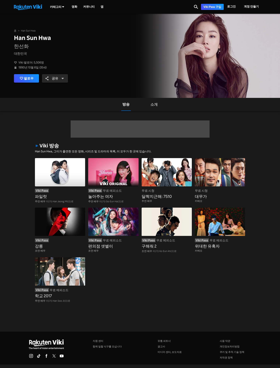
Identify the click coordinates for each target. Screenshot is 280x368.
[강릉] (60, 228)
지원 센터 (98, 340)
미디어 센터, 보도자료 (170, 351)
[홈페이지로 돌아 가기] (28, 6)
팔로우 (27, 78)
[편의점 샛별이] (113, 228)
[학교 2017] (60, 278)
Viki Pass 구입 (212, 7)
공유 (55, 78)
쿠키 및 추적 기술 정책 (232, 351)
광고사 (161, 346)
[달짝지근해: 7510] (167, 179)
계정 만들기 (251, 6)
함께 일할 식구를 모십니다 (107, 346)
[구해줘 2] (167, 228)
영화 (74, 6)
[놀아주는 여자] (113, 179)
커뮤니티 (89, 6)
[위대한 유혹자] (220, 228)
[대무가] (220, 179)
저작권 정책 (226, 357)
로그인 (231, 6)
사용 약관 (225, 340)
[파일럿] (60, 179)
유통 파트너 (164, 340)
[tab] (126, 104)
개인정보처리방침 (230, 346)
